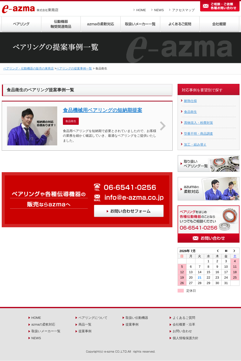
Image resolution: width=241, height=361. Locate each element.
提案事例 (85, 331)
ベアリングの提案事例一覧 (74, 68)
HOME (141, 10)
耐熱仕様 (190, 101)
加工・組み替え (195, 144)
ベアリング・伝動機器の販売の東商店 (28, 68)
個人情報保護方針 (185, 338)
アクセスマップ (183, 10)
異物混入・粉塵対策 (198, 123)
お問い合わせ (182, 331)
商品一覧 (85, 324)
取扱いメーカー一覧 (45, 331)
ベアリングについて (93, 318)
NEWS (159, 10)
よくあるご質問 (184, 318)
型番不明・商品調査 (198, 133)
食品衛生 (190, 112)
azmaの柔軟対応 (43, 324)
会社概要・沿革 (184, 324)
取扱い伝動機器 (137, 318)
